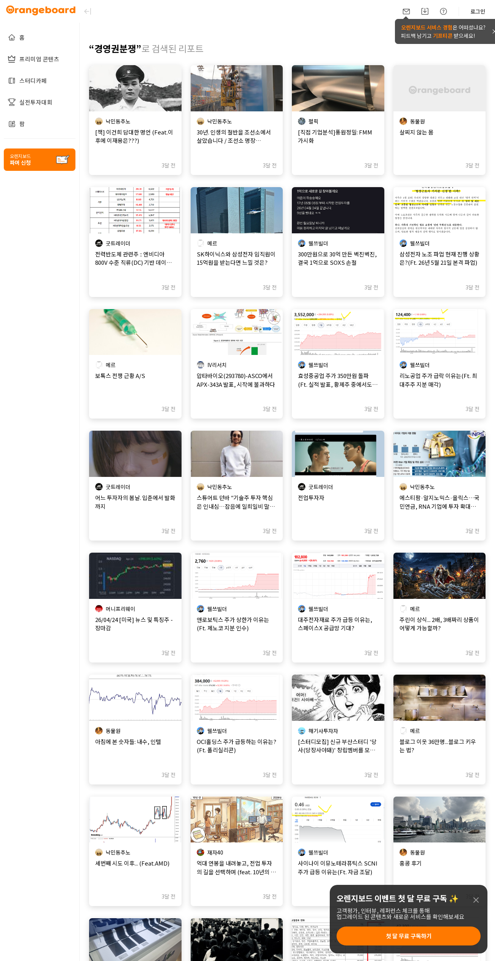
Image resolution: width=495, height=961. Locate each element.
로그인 (477, 11)
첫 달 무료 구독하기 (409, 936)
